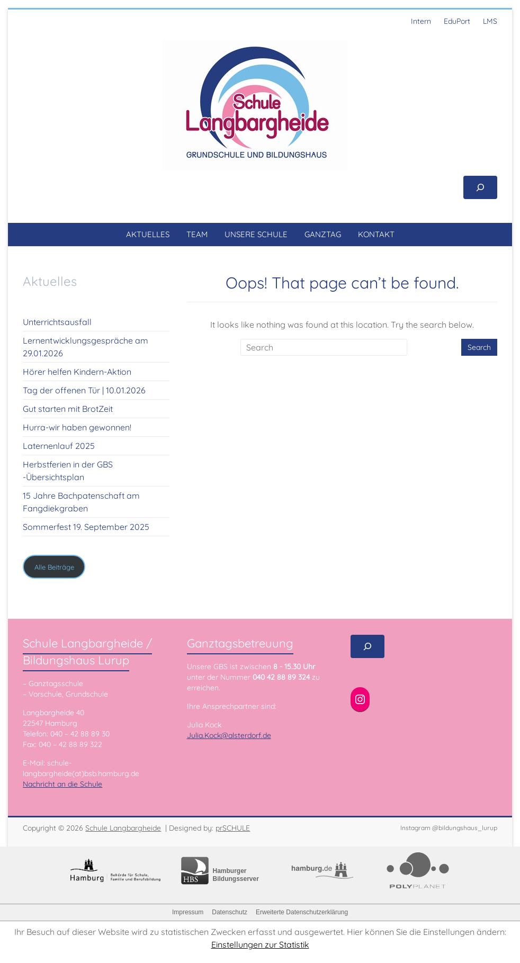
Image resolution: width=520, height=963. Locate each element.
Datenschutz (229, 912)
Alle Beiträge (54, 567)
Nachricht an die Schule (62, 784)
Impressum (187, 912)
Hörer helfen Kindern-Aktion (77, 371)
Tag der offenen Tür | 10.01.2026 (84, 390)
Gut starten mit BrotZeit (68, 408)
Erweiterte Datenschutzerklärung (302, 912)
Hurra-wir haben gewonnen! (77, 427)
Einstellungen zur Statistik (260, 944)
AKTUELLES (147, 234)
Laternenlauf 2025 (59, 445)
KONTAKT (376, 234)
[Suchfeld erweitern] (480, 187)
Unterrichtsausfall (57, 322)
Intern (421, 21)
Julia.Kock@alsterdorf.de (229, 735)
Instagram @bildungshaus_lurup (448, 828)
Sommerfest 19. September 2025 (86, 526)
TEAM (197, 234)
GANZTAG (322, 234)
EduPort (457, 21)
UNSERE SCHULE (256, 234)
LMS (490, 21)
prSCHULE (233, 828)
